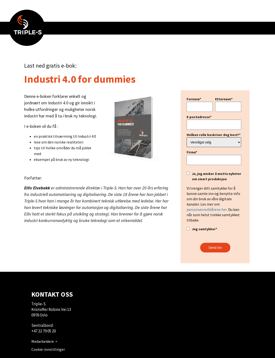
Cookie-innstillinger (48, 349)
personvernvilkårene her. (207, 209)
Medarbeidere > (44, 341)
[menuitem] (27, 28)
